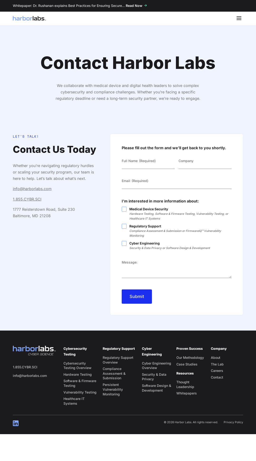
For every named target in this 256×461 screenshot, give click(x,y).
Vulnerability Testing (80, 392)
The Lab (217, 364)
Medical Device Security (180, 214)
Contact (217, 377)
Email (135, 180)
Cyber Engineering (180, 245)
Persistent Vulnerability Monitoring (113, 389)
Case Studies (187, 364)
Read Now (134, 6)
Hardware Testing (77, 374)
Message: (129, 262)
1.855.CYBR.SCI (27, 199)
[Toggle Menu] (239, 18)
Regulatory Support (180, 231)
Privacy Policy (233, 422)
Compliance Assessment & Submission (114, 373)
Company (186, 161)
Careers (217, 371)
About (215, 357)
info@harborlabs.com (32, 188)
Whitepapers (186, 393)
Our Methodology (190, 357)
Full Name (139, 160)
